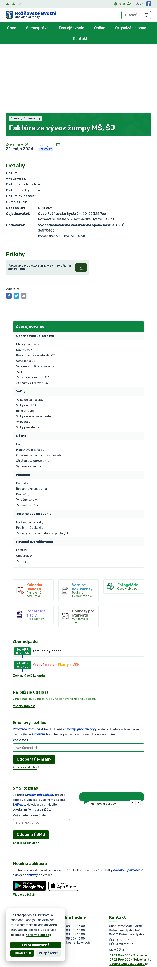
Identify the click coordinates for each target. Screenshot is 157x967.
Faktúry (46, 86)
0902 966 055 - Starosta (128, 892)
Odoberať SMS (31, 771)
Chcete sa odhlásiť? (26, 704)
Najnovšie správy (103, 740)
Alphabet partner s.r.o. (61, 926)
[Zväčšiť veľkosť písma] (129, 4)
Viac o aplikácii (24, 831)
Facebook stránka (122, 904)
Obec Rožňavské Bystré (47, 929)
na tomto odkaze (19, 935)
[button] (133, 739)
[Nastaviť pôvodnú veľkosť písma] (124, 4)
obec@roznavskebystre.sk (128, 900)
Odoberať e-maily (34, 696)
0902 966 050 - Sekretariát (130, 896)
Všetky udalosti (24, 643)
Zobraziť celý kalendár (29, 612)
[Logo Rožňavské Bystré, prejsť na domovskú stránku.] (31, 15)
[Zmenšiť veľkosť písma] (120, 4)
